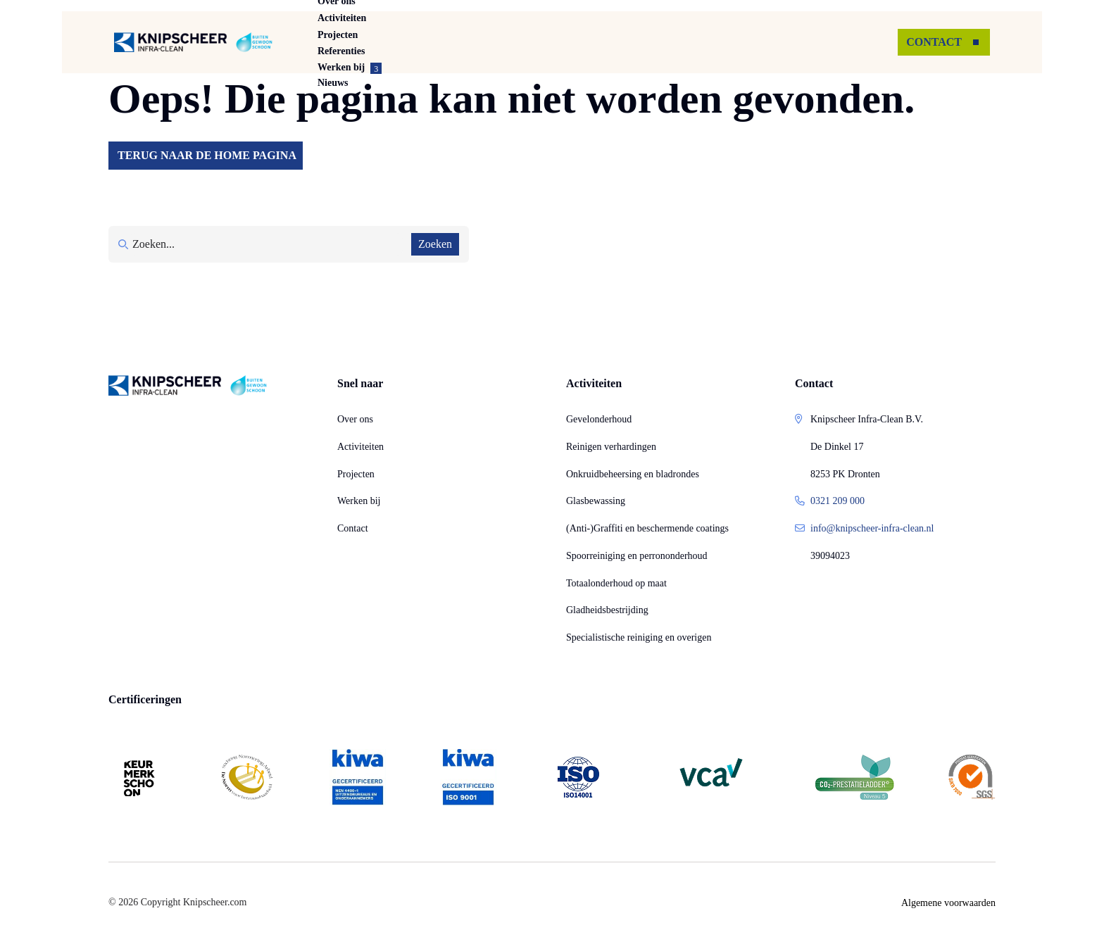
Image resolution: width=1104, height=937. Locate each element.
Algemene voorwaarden (948, 903)
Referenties (609, 42)
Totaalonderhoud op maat (616, 583)
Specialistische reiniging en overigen (638, 637)
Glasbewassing (595, 501)
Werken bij (358, 501)
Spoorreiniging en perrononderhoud (637, 556)
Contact (352, 528)
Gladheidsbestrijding (607, 610)
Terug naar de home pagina (207, 155)
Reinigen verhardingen (611, 446)
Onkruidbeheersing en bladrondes (632, 474)
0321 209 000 (837, 501)
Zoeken (435, 244)
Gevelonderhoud (599, 419)
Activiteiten (436, 42)
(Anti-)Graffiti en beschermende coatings (647, 528)
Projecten (523, 42)
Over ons (353, 42)
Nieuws (784, 42)
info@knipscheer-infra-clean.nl (872, 528)
